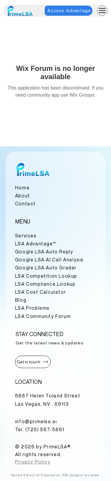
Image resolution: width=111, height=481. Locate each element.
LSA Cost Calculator (40, 292)
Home (22, 188)
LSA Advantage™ (35, 244)
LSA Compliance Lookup (45, 284)
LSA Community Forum (43, 316)
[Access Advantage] (68, 11)
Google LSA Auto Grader (46, 268)
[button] (33, 362)
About (22, 196)
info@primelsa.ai (36, 421)
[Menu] (102, 10)
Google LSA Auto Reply (44, 252)
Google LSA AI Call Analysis (49, 260)
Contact (25, 204)
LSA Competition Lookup (46, 276)
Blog (20, 300)
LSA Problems (32, 308)
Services (26, 236)
